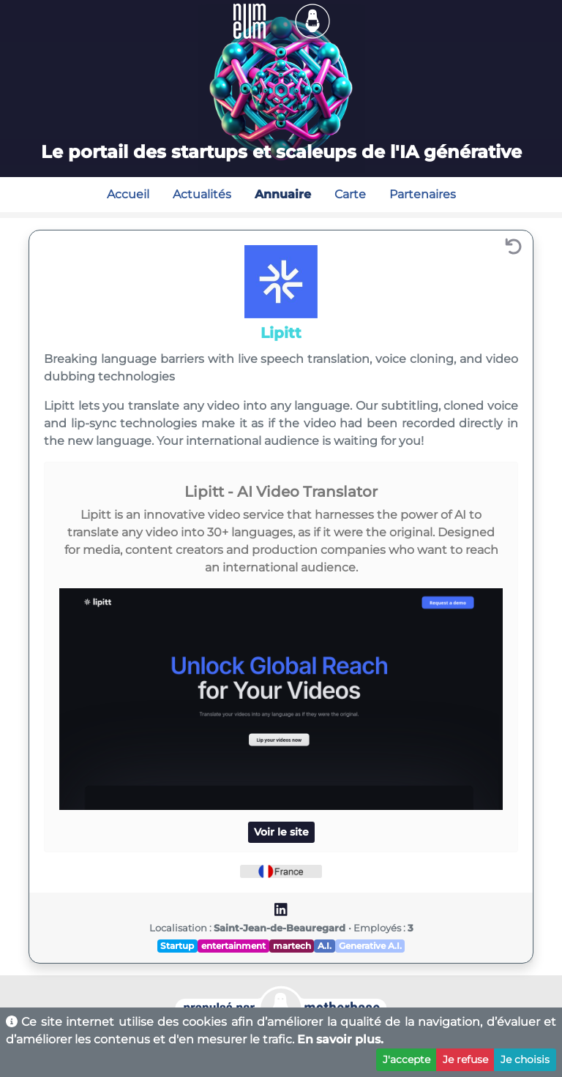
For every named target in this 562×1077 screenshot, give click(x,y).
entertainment (233, 945)
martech (292, 945)
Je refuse (465, 1059)
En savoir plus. (340, 1039)
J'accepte (406, 1059)
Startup (177, 945)
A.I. (324, 945)
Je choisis (525, 1059)
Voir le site (281, 831)
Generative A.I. (370, 945)
